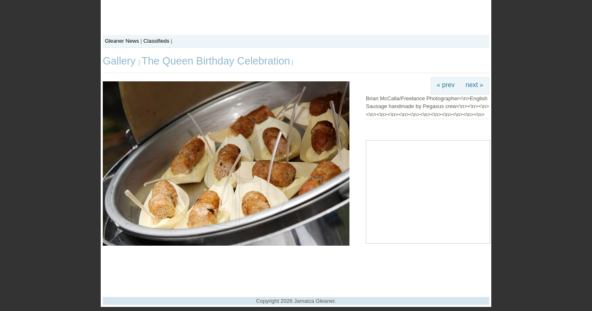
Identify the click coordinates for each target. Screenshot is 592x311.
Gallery (121, 61)
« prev (446, 84)
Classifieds (156, 41)
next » (474, 84)
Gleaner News (122, 41)
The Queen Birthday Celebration (215, 61)
